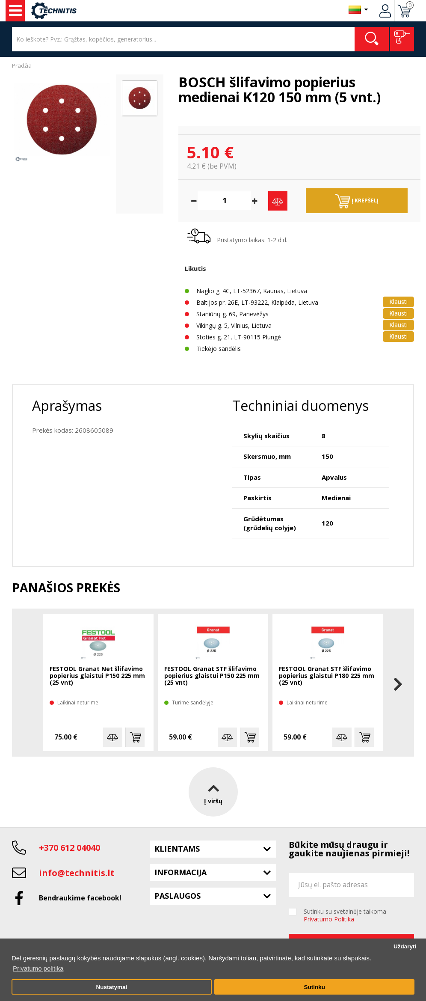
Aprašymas (67, 405)
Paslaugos (177, 896)
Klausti (398, 301)
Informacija (180, 872)
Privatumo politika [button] (38, 968)
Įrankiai (15, 10)
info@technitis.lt (77, 873)
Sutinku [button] (314, 987)
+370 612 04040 (69, 847)
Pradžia (22, 65)
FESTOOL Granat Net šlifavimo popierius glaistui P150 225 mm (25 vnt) (97, 675)
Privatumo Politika (329, 919)
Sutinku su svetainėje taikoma (345, 915)
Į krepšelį (357, 201)
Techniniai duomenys (300, 405)
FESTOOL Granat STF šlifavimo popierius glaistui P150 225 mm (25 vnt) (212, 675)
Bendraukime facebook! (80, 898)
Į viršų (213, 792)
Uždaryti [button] (404, 946)
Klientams (177, 849)
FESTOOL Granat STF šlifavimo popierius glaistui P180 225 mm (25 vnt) (326, 675)
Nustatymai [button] (111, 987)
